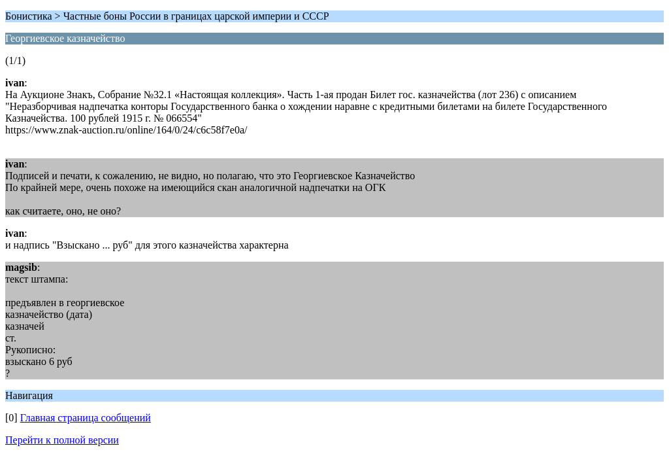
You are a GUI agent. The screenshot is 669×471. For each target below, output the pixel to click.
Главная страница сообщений (85, 417)
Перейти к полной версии (62, 439)
